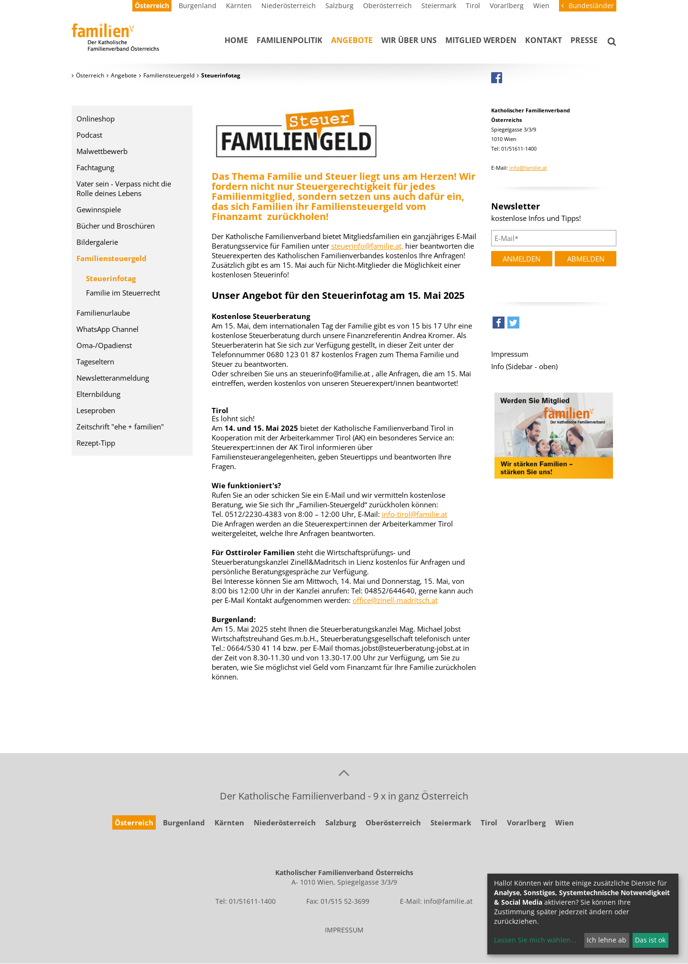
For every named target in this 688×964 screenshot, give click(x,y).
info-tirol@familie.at (414, 514)
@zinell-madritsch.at (404, 600)
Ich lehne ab (606, 939)
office (362, 600)
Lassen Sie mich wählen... (535, 939)
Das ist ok (650, 939)
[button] (499, 325)
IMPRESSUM (344, 929)
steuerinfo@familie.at (366, 246)
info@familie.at (528, 167)
